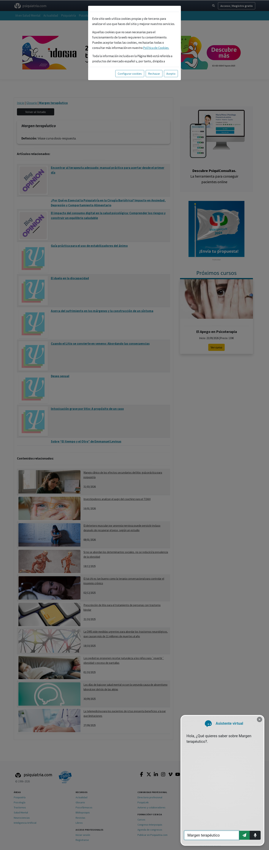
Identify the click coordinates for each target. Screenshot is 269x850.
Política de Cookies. (156, 48)
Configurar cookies (130, 73)
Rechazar (154, 73)
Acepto (170, 73)
